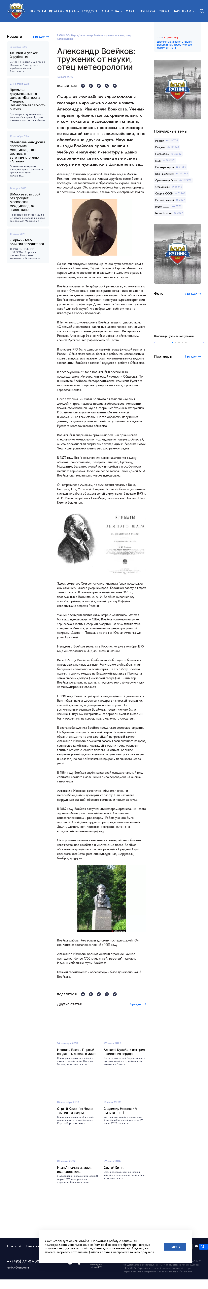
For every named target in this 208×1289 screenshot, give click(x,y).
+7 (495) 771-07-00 (23, 1261)
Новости (38, 11)
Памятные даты (38, 1246)
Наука (74, 35)
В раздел (39, 36)
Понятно (175, 1247)
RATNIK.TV (63, 35)
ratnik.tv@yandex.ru (18, 1267)
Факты (131, 11)
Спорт (163, 11)
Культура (147, 11)
